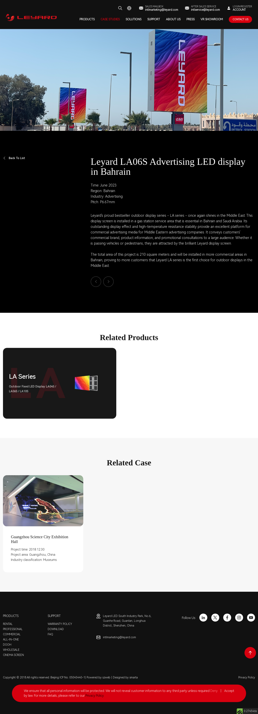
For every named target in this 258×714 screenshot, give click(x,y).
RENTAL (8, 624)
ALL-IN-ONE (11, 639)
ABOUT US (173, 19)
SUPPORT (153, 19)
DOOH (7, 644)
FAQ (50, 634)
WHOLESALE (11, 649)
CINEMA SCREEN (13, 655)
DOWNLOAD (56, 629)
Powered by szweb (98, 677)
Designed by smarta (125, 677)
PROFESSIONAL (13, 629)
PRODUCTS (87, 19)
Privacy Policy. (94, 695)
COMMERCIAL (12, 634)
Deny (214, 691)
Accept (229, 691)
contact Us (240, 19)
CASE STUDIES (110, 19)
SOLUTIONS (133, 19)
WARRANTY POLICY (60, 624)
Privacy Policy (246, 677)
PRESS (190, 19)
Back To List (14, 158)
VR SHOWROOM (212, 19)
